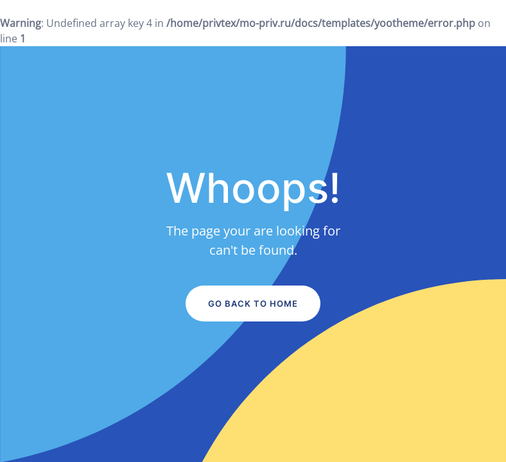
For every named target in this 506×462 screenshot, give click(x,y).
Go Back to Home (253, 303)
